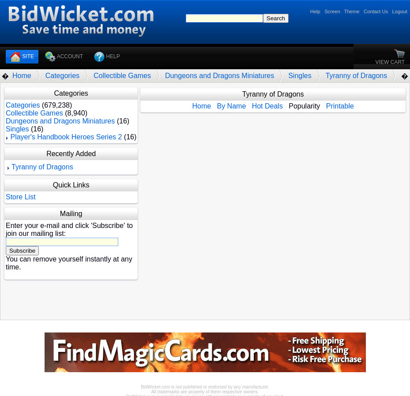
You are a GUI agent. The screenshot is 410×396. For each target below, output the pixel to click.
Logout (399, 11)
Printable (340, 106)
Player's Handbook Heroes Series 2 (66, 137)
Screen (332, 11)
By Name (231, 106)
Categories (62, 75)
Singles (299, 75)
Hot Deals (267, 106)
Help (315, 11)
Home (21, 75)
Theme (352, 11)
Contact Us (376, 11)
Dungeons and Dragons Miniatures (219, 75)
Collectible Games (122, 75)
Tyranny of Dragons (356, 75)
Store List (21, 197)
